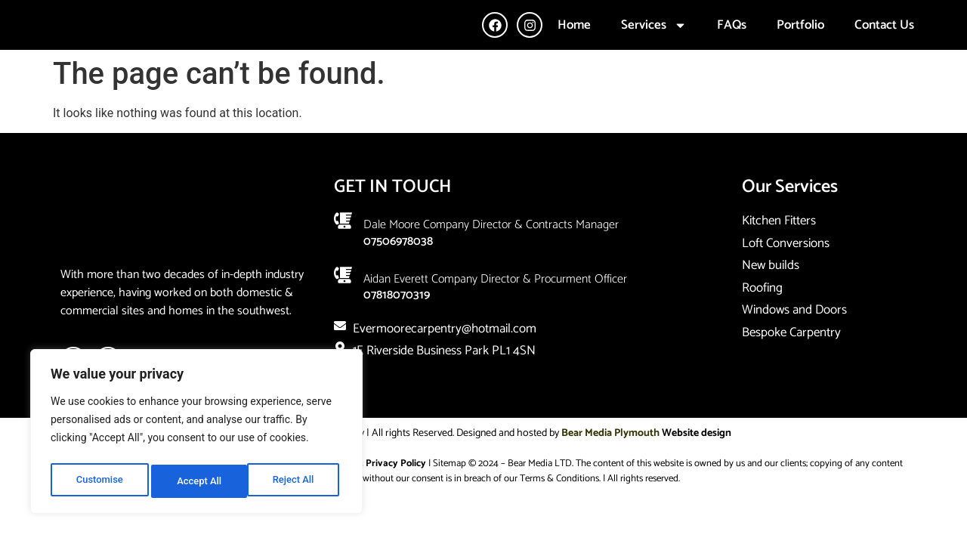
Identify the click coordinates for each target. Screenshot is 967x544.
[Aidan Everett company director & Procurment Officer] (343, 308)
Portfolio (800, 41)
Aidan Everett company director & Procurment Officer (495, 312)
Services (654, 42)
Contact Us (884, 41)
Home (574, 41)
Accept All (295, 481)
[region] (196, 434)
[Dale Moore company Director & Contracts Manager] (343, 255)
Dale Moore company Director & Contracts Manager (491, 259)
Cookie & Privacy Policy (376, 497)
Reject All (197, 481)
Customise (98, 481)
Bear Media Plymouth (610, 467)
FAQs (731, 41)
